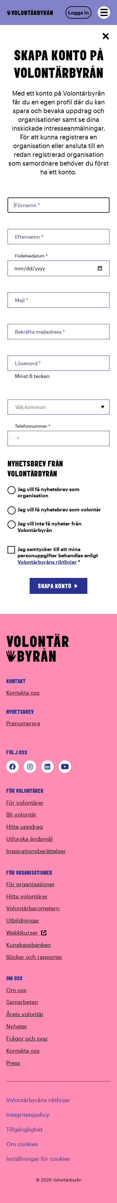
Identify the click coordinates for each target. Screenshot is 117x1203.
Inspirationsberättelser (36, 851)
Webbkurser (26, 932)
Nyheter (16, 1026)
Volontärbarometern (33, 908)
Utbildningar (22, 920)
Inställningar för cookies (38, 1158)
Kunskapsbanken (28, 944)
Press (13, 1062)
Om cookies (22, 1144)
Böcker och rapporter (34, 956)
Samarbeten (22, 1001)
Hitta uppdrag (24, 826)
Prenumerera (23, 723)
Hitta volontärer (27, 896)
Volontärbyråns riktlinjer (47, 562)
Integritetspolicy (27, 1114)
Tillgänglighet (24, 1129)
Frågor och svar (27, 1038)
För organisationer (30, 884)
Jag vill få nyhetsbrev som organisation (43, 492)
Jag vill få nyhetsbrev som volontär (54, 509)
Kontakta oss (23, 692)
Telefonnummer (32, 426)
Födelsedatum (31, 255)
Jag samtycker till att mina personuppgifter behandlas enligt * (52, 555)
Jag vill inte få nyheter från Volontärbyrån (44, 526)
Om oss (16, 990)
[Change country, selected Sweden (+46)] (14, 438)
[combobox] (58, 407)
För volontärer (25, 802)
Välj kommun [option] (30, 407)
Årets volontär (25, 1014)
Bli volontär (21, 814)
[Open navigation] (104, 12)
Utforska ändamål (29, 838)
